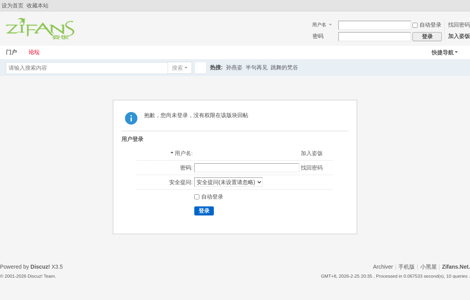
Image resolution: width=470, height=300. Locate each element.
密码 (318, 36)
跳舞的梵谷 (284, 67)
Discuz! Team (41, 275)
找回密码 (459, 25)
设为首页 (13, 5)
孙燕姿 (234, 67)
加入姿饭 (459, 36)
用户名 (319, 24)
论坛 (34, 52)
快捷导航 (443, 52)
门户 (11, 52)
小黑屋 (428, 267)
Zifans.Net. (456, 267)
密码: (186, 167)
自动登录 (426, 25)
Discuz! (40, 267)
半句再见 (257, 67)
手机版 (406, 267)
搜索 (177, 68)
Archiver (383, 267)
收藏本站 (38, 5)
